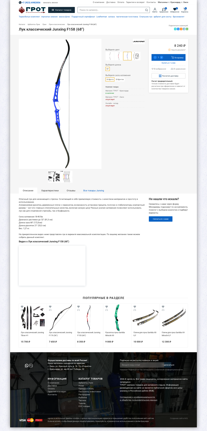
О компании (98, 2)
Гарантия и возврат (135, 2)
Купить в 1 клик (169, 63)
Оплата (120, 2)
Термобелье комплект (29, 16)
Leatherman (101, 16)
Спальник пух (145, 16)
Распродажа (84, 396)
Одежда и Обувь (86, 390)
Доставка (110, 2)
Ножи (81, 386)
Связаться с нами (161, 219)
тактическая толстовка (127, 16)
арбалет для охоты (163, 16)
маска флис (64, 16)
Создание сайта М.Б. (179, 422)
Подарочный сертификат (83, 16)
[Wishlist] (22, 307)
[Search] (147, 10)
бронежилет (178, 16)
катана (111, 16)
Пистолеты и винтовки (90, 393)
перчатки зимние (49, 16)
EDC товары (84, 410)
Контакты (151, 2)
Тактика (82, 403)
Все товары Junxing (93, 190)
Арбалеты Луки (86, 383)
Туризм (82, 406)
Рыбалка (83, 400)
